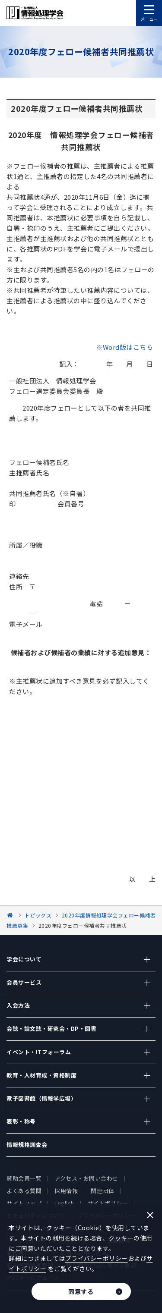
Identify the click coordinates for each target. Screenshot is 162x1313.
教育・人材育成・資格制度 (41, 1075)
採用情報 (66, 1191)
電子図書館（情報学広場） (41, 1098)
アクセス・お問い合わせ (86, 1178)
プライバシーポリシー (96, 1258)
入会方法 (18, 1005)
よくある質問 (23, 1191)
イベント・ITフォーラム (38, 1052)
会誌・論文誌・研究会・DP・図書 (51, 1028)
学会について (23, 959)
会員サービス (23, 982)
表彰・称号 (21, 1121)
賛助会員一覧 (23, 1178)
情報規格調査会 (27, 1144)
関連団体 (102, 1191)
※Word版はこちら (124, 347)
